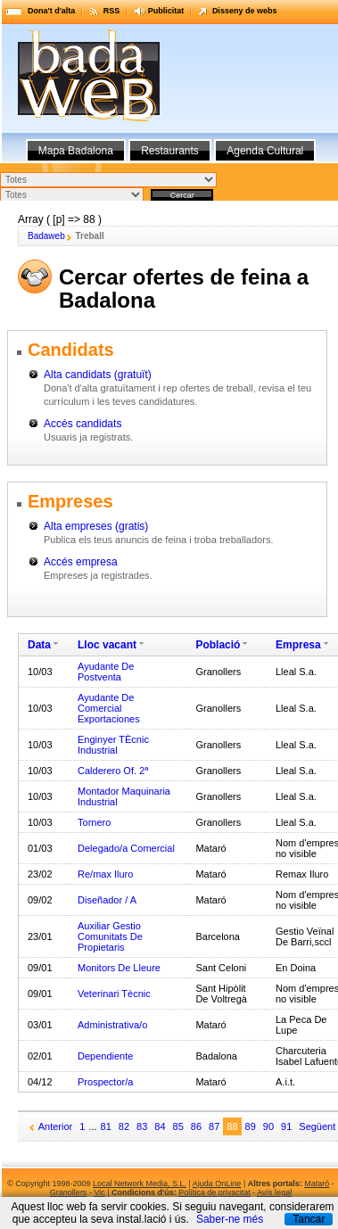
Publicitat (166, 10)
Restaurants (170, 150)
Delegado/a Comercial (126, 848)
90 (268, 1126)
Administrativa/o (112, 1024)
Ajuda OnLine (217, 1183)
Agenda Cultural (265, 150)
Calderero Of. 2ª (113, 770)
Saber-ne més (229, 1219)
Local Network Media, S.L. (139, 1183)
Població (217, 645)
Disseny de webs (244, 10)
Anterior (55, 1126)
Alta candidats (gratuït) (98, 374)
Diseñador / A (107, 900)
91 (286, 1126)
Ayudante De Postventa (106, 671)
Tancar (309, 1219)
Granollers (68, 1192)
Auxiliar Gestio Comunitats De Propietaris (110, 936)
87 (214, 1126)
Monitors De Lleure (119, 967)
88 (232, 1126)
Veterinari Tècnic (114, 993)
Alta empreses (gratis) (96, 526)
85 (178, 1126)
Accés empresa (81, 562)
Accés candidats (82, 423)
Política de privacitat (214, 1192)
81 (106, 1126)
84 (159, 1126)
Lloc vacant (107, 645)
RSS (111, 10)
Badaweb (46, 236)
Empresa (298, 645)
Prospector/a (105, 1081)
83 (141, 1126)
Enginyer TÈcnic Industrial (113, 744)
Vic (99, 1192)
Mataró (316, 1183)
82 (124, 1126)
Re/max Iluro (105, 874)
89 (250, 1126)
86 (196, 1126)
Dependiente (105, 1056)
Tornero (94, 822)
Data (39, 645)
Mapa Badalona (75, 150)
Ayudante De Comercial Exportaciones (109, 708)
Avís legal (274, 1192)
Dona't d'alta (51, 10)
